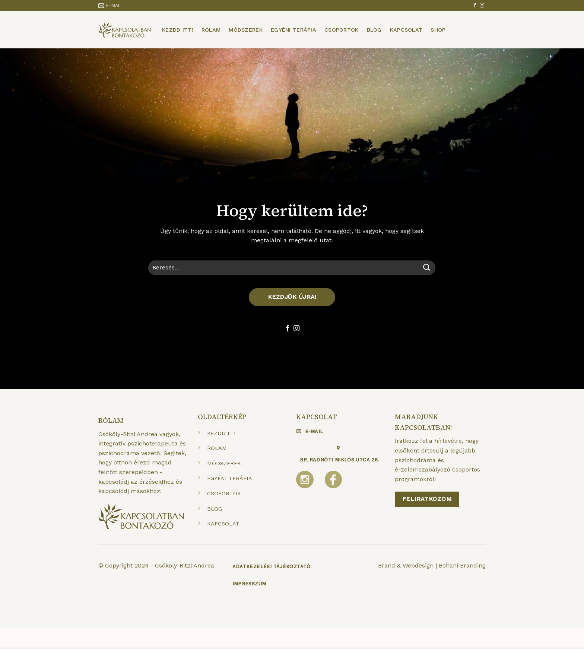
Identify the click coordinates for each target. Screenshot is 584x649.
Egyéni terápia (293, 30)
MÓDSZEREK (224, 463)
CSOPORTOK (224, 493)
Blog (374, 30)
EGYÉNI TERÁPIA (229, 478)
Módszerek (246, 30)
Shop (438, 30)
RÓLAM (217, 448)
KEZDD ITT (222, 433)
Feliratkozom (427, 498)
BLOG (214, 509)
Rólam (210, 30)
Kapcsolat (406, 30)
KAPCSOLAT (223, 524)
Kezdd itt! (177, 30)
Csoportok (341, 30)
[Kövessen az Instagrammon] (482, 5)
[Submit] (426, 267)
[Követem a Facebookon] (475, 5)
